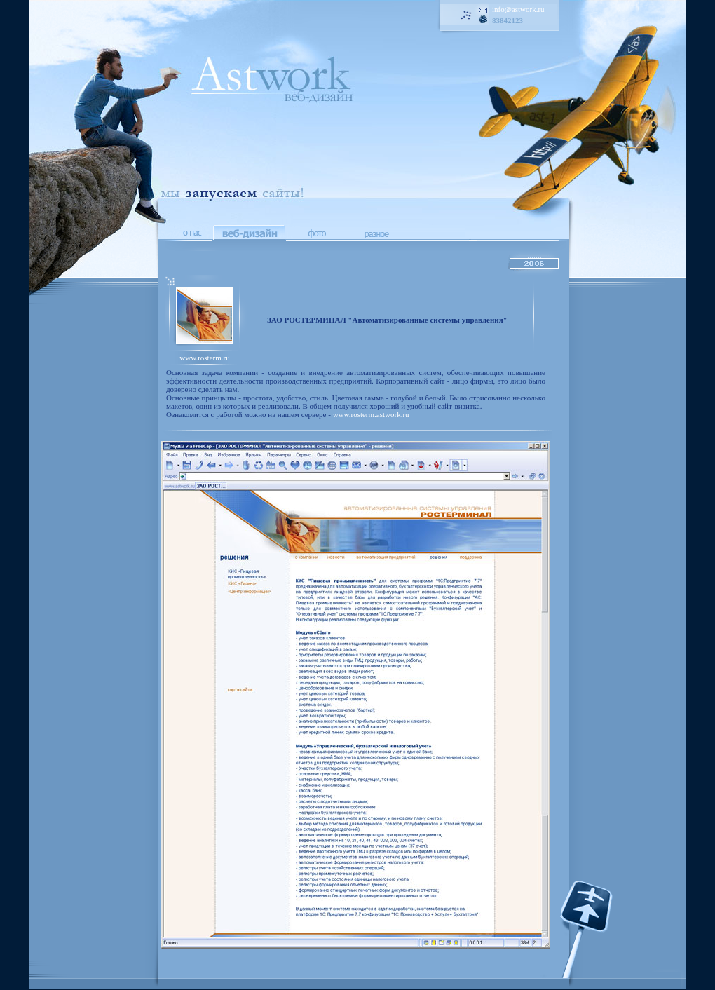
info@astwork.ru (518, 9)
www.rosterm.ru (204, 357)
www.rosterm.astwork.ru (371, 414)
